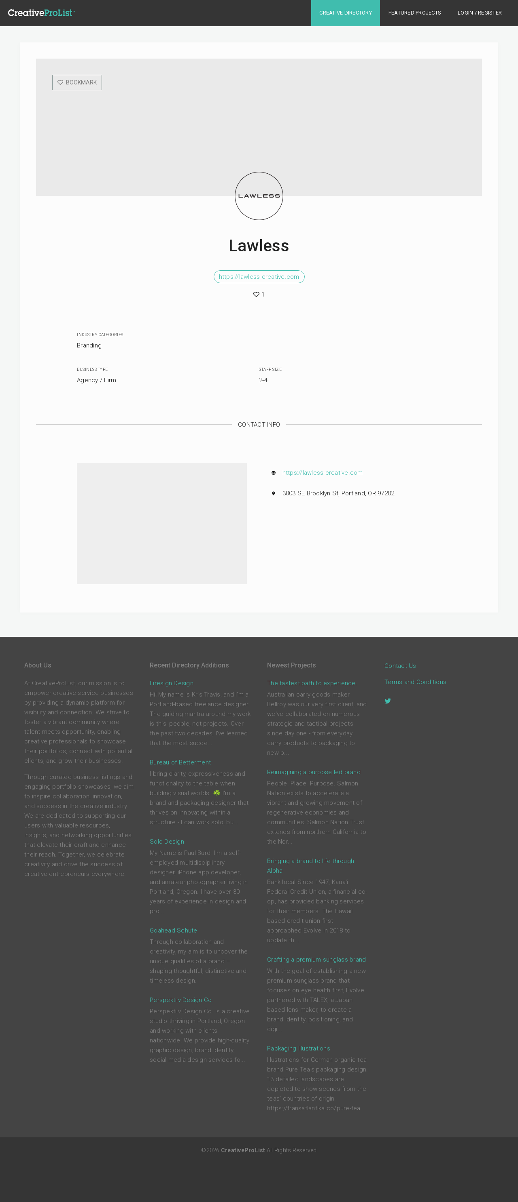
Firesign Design (171, 683)
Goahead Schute (173, 930)
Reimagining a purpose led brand (314, 772)
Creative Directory (345, 13)
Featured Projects (414, 13)
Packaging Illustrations (298, 1048)
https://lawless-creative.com (259, 276)
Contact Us (400, 665)
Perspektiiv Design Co (181, 1000)
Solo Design (167, 841)
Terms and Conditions (415, 682)
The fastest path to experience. (312, 683)
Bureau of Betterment (180, 762)
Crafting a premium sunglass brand (316, 959)
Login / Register (480, 13)
